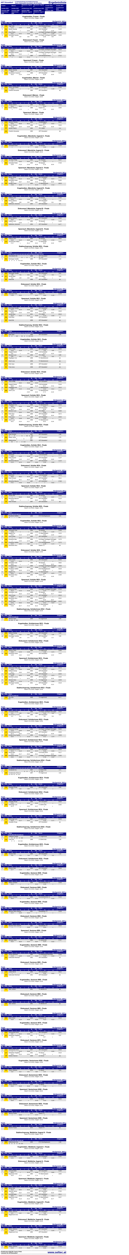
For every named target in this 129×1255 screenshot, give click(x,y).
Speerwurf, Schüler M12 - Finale (33, 298)
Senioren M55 (25, 10)
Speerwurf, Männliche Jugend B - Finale (33, 229)
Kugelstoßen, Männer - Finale (33, 78)
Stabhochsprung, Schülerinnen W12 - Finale (33, 609)
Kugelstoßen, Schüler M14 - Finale (33, 445)
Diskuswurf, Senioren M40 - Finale (33, 887)
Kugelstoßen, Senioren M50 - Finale (33, 902)
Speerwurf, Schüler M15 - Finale (33, 579)
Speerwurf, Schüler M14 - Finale (33, 486)
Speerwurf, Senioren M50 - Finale (33, 930)
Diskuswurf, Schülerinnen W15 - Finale (33, 858)
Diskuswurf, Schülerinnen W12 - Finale (33, 641)
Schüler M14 (5, 8)
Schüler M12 (49, 5)
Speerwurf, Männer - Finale (33, 112)
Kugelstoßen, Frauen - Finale (33, 16)
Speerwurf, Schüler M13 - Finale (33, 395)
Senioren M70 (60, 10)
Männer (13, 5)
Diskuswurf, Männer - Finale (33, 95)
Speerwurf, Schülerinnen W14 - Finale (33, 809)
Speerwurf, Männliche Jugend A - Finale (33, 168)
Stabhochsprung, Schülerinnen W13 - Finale (33, 688)
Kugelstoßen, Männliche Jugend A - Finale (33, 136)
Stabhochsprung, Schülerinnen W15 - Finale (33, 827)
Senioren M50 (15, 10)
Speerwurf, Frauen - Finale (33, 60)
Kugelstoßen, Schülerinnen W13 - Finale (33, 702)
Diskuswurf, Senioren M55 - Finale (33, 962)
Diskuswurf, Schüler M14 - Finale (33, 465)
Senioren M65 (49, 10)
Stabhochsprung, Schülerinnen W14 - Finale (33, 760)
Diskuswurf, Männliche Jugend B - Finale (33, 208)
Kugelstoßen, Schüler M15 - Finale (33, 521)
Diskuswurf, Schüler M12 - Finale (33, 284)
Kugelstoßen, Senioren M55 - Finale (33, 945)
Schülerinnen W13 (38, 8)
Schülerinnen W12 (27, 8)
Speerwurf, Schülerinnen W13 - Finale (33, 740)
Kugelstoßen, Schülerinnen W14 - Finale (33, 778)
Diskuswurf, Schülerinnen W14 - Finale (33, 792)
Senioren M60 (37, 10)
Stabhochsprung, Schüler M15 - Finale (33, 506)
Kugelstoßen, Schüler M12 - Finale (33, 264)
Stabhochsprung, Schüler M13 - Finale (33, 325)
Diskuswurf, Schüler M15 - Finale (33, 550)
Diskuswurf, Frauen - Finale (33, 40)
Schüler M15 (15, 8)
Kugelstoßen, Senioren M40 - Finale (33, 873)
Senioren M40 (5, 10)
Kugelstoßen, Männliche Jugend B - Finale (33, 188)
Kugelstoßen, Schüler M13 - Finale (33, 339)
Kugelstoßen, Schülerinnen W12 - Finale (33, 623)
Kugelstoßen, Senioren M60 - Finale (33, 980)
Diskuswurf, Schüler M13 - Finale (33, 372)
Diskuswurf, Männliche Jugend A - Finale (33, 150)
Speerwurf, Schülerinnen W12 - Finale (33, 658)
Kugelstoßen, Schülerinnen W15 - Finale (33, 844)
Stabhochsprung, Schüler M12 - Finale (33, 246)
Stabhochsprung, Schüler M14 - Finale (33, 425)
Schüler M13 (59, 5)
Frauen (3, 5)
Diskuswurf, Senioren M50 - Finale (33, 916)
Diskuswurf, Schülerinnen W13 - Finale (33, 719)
